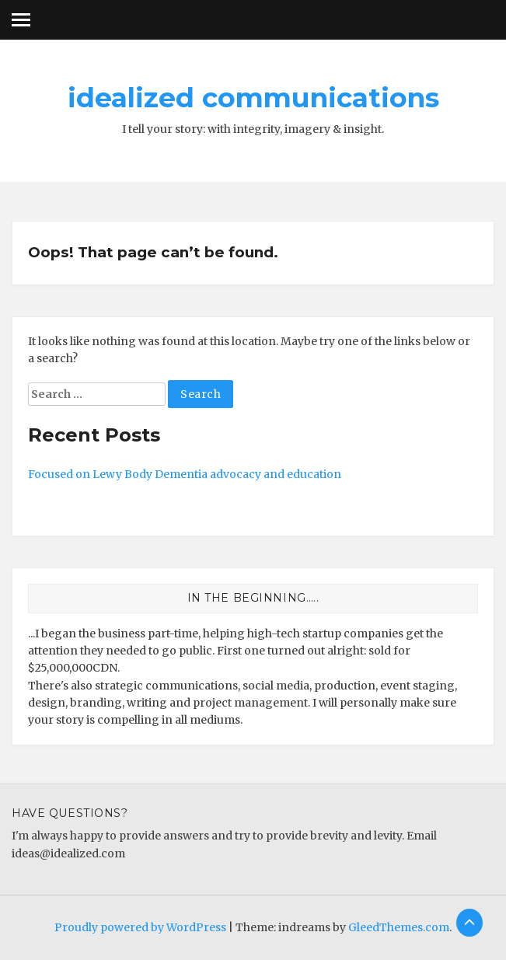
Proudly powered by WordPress (140, 927)
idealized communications (253, 98)
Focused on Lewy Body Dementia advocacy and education (184, 474)
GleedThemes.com (398, 927)
